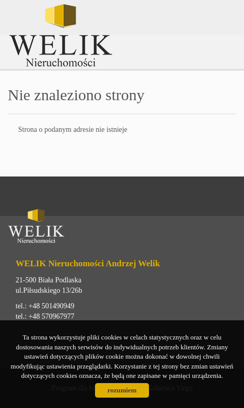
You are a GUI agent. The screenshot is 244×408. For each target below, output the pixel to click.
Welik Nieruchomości (88, 228)
